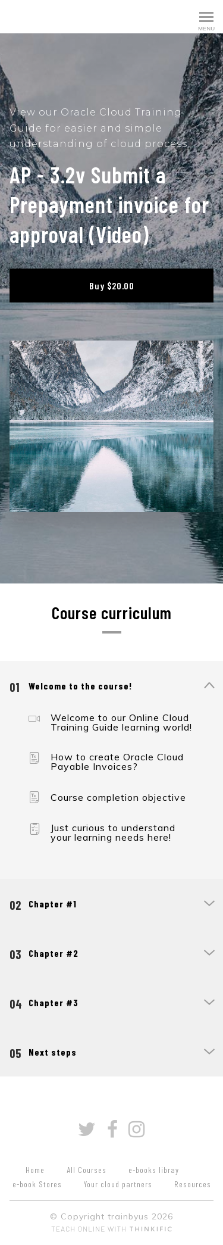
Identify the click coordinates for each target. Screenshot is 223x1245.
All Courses (86, 1170)
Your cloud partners (118, 1184)
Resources (192, 1184)
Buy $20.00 (111, 285)
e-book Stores (37, 1184)
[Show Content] (208, 686)
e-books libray (153, 1170)
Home (35, 1170)
